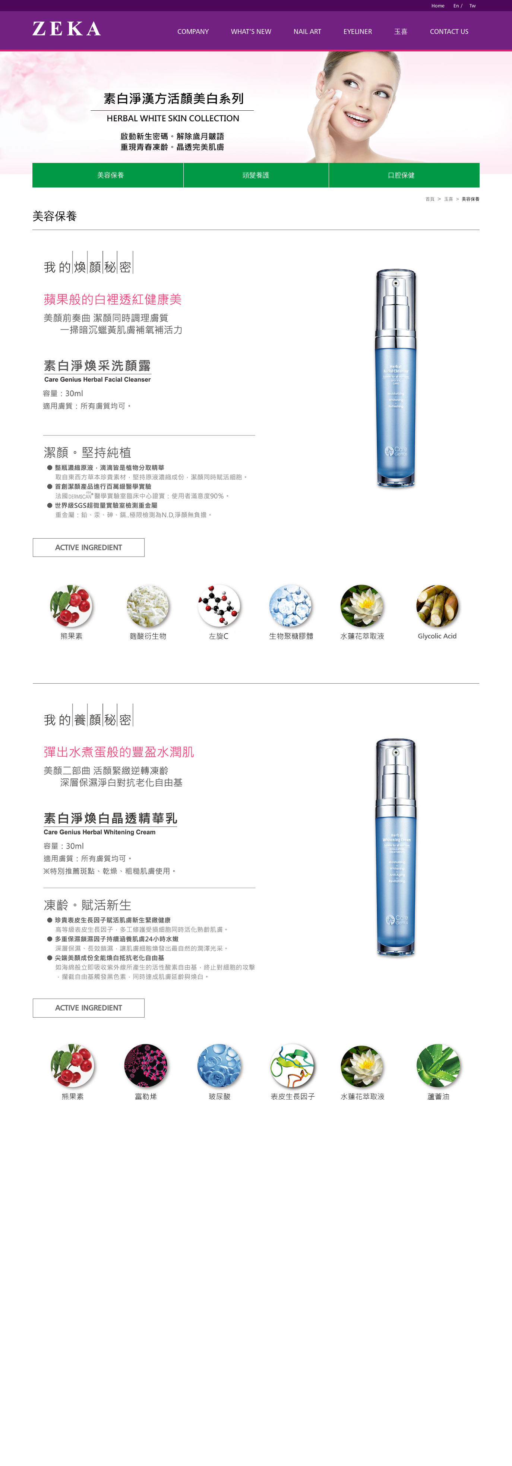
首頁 (430, 199)
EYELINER (358, 31)
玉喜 (401, 31)
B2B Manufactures (307, 1245)
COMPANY (193, 31)
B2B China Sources (265, 1245)
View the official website (60, 1372)
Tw (473, 6)
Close (6, 1276)
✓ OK (192, 1462)
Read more (15, 1372)
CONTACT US (449, 31)
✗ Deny (9, 1298)
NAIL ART (307, 31)
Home (438, 6)
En (456, 6)
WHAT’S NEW (251, 31)
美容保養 (110, 175)
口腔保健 (401, 175)
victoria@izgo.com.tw (304, 1222)
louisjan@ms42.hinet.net (237, 1222)
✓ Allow (9, 1290)
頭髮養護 (256, 175)
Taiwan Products (226, 1245)
